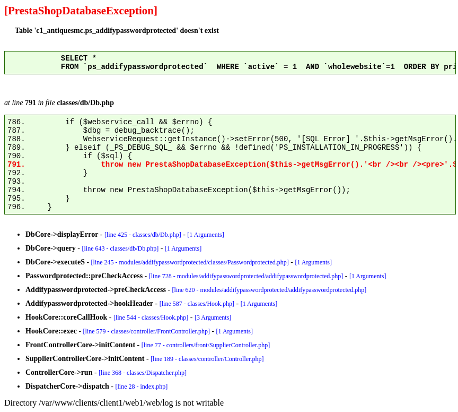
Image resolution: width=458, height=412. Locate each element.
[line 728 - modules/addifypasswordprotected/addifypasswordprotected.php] (246, 276)
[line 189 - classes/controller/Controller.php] (207, 359)
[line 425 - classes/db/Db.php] (142, 234)
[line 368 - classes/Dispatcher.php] (143, 372)
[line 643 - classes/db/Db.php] (120, 248)
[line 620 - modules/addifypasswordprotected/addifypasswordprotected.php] (269, 290)
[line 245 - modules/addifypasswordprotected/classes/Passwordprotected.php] (190, 262)
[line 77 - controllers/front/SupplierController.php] (206, 345)
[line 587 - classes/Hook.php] (197, 303)
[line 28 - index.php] (142, 386)
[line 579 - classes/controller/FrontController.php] (146, 331)
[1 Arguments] (205, 234)
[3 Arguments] (213, 317)
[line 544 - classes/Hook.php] (150, 317)
